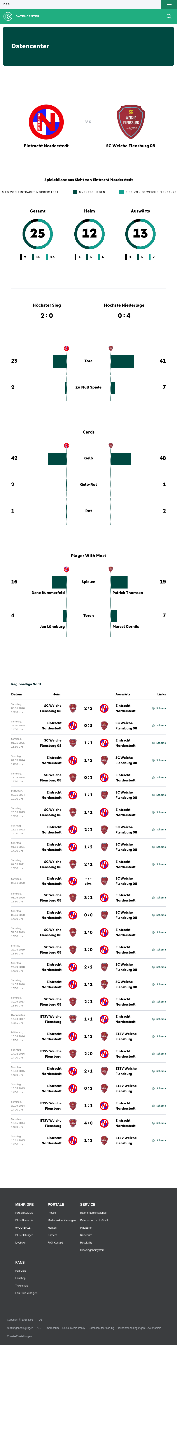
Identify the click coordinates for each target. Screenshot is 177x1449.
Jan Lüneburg (52, 627)
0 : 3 (88, 726)
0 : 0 (88, 915)
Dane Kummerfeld (48, 593)
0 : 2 (88, 778)
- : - (88, 881)
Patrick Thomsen (127, 593)
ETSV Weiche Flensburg (50, 1019)
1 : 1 (88, 743)
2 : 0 (88, 1054)
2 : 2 (88, 708)
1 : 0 (88, 932)
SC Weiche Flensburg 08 (50, 708)
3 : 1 (88, 898)
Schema (159, 708)
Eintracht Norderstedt (125, 708)
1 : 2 (88, 760)
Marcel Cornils (125, 627)
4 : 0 (88, 1123)
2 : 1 (88, 864)
